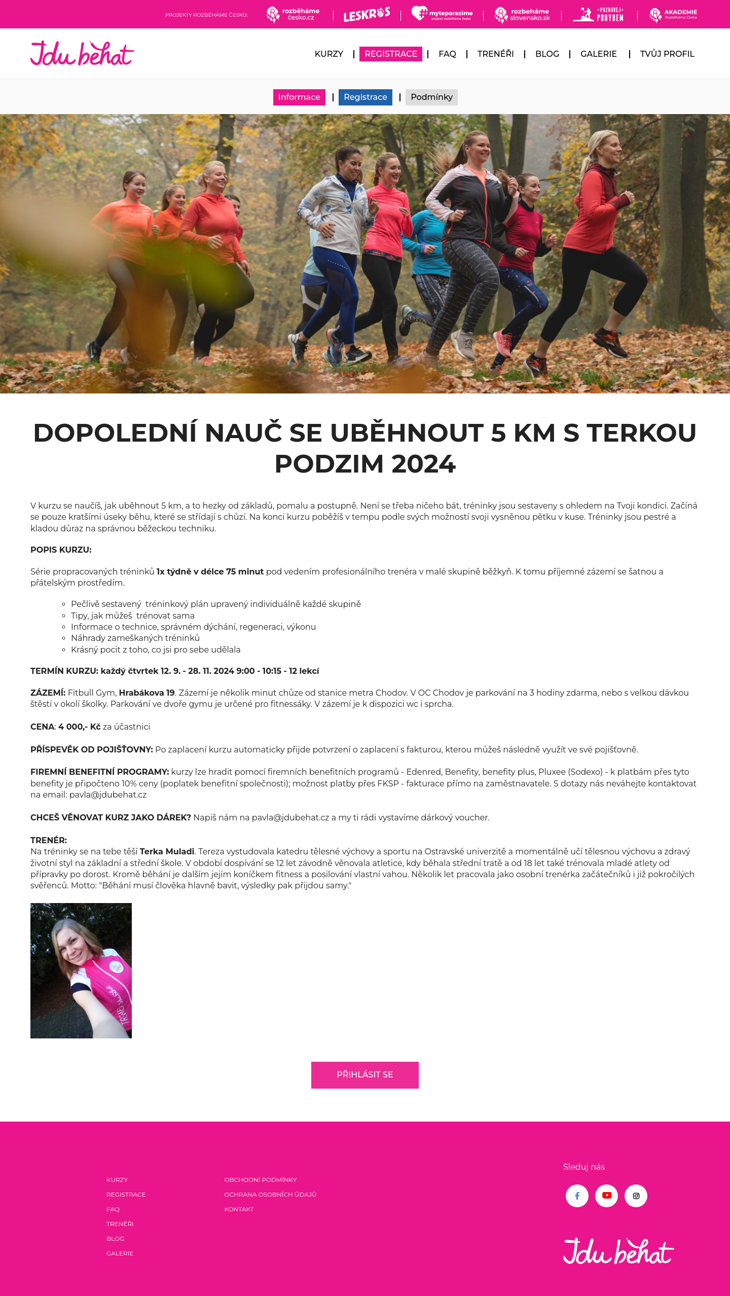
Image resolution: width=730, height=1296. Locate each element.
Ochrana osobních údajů (270, 1194)
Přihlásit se (365, 1074)
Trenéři (496, 54)
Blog (547, 54)
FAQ (447, 54)
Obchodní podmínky (260, 1179)
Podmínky (432, 97)
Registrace (390, 54)
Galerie (598, 54)
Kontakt (238, 1209)
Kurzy (329, 54)
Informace (299, 97)
